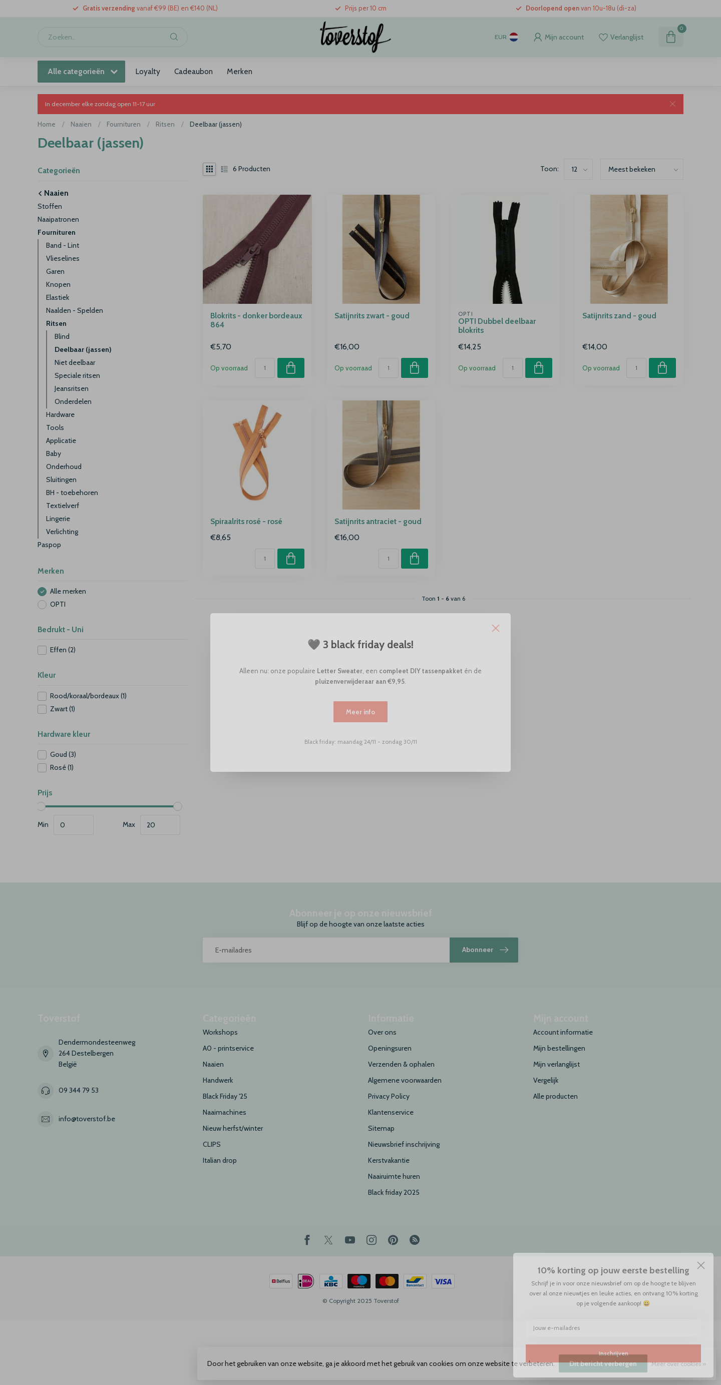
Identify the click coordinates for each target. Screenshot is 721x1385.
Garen (55, 271)
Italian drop (220, 1160)
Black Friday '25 (225, 1096)
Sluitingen (61, 479)
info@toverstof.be (87, 1118)
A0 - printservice (228, 1048)
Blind (62, 336)
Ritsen (165, 124)
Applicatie (61, 440)
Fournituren (124, 124)
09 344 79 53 (79, 1090)
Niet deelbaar (75, 362)
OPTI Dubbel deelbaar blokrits (497, 326)
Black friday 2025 (394, 1192)
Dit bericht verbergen (603, 1363)
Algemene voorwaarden (405, 1080)
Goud (63, 754)
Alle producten (555, 1096)
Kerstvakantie (389, 1160)
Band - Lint (62, 245)
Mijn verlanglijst (556, 1064)
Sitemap (381, 1128)
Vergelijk (545, 1080)
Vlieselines (63, 258)
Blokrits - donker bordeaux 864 (256, 320)
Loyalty (147, 71)
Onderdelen (73, 401)
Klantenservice (391, 1112)
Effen (63, 650)
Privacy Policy (389, 1096)
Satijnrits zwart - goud (372, 315)
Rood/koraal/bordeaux (88, 696)
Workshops (220, 1032)
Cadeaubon (193, 71)
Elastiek (57, 297)
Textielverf (62, 505)
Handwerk (218, 1080)
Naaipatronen (58, 219)
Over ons (382, 1032)
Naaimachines (224, 1112)
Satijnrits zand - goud (619, 315)
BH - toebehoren (72, 492)
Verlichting (62, 531)
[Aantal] (265, 368)
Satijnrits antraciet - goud (378, 521)
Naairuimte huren (394, 1176)
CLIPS (212, 1144)
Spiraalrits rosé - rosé (246, 521)
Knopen (58, 284)
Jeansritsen (72, 388)
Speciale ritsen (77, 375)
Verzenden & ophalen (401, 1064)
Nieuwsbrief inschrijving (404, 1144)
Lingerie (58, 518)
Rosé (62, 767)
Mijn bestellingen (559, 1048)
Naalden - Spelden (74, 310)
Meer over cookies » (678, 1363)
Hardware (60, 414)
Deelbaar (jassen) (216, 124)
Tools (55, 427)
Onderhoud (64, 466)
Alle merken (68, 591)
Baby (53, 453)
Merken (239, 71)
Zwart (62, 709)
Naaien (81, 124)
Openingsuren (390, 1048)
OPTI (58, 604)
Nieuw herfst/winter (233, 1128)
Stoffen (50, 206)
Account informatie (563, 1032)
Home (47, 124)
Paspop (49, 544)
